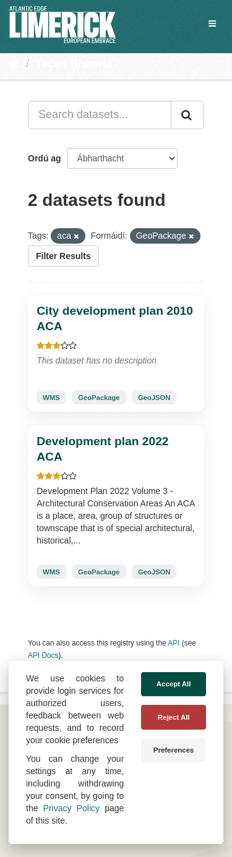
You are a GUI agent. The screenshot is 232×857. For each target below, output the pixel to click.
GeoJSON (154, 397)
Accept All (174, 684)
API (173, 643)
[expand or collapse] (212, 23)
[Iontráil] (187, 115)
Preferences (173, 750)
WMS (51, 397)
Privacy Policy (71, 808)
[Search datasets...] (99, 115)
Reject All (174, 717)
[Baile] (14, 64)
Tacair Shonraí (73, 64)
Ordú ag (44, 158)
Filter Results (63, 256)
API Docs (43, 655)
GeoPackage (98, 397)
